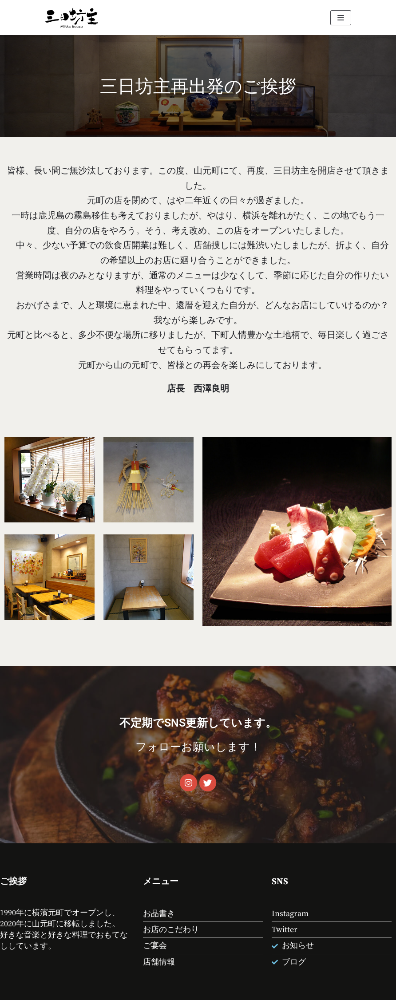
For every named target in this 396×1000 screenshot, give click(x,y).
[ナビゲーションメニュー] (340, 17)
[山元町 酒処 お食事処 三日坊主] (71, 17)
